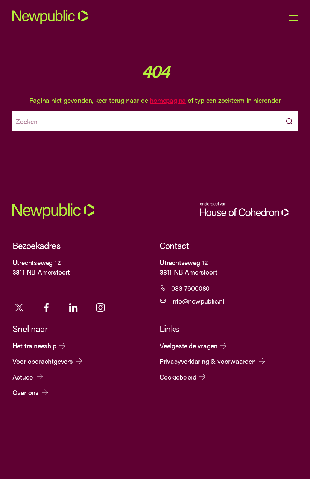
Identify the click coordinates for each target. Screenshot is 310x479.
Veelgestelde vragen (188, 345)
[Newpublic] (50, 22)
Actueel (23, 377)
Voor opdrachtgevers (42, 361)
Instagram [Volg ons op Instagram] (100, 307)
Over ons (25, 392)
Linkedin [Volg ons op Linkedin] (73, 307)
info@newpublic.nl (197, 300)
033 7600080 (190, 288)
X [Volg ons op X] (19, 307)
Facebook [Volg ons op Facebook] (46, 307)
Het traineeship (34, 345)
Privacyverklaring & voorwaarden (208, 361)
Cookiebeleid (178, 377)
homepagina (168, 100)
